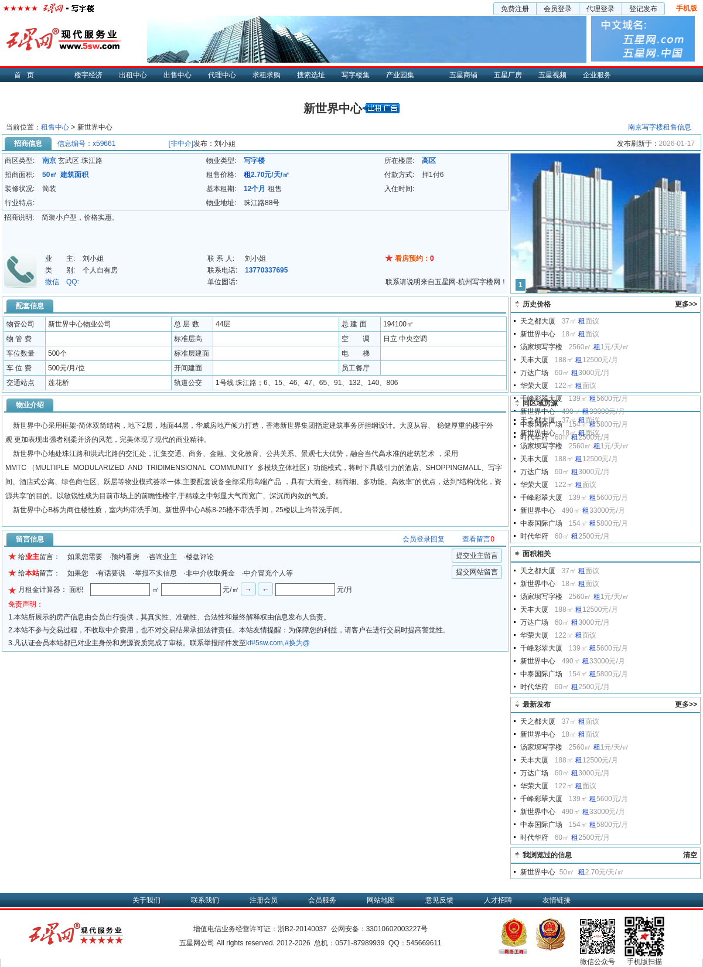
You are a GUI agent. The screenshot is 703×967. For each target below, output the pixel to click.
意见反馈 (439, 900)
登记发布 (643, 9)
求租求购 (266, 75)
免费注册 (515, 9)
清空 (690, 855)
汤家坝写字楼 (541, 347)
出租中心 (133, 75)
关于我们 (146, 900)
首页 (27, 75)
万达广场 (534, 373)
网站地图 (381, 900)
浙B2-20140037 (302, 929)
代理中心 (222, 75)
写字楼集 (356, 75)
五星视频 (552, 75)
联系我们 (205, 900)
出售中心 (177, 75)
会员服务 (322, 900)
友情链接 (556, 900)
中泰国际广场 (541, 523)
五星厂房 (508, 75)
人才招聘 (498, 900)
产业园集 (400, 75)
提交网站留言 (477, 572)
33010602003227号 (397, 929)
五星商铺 (463, 75)
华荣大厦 (534, 386)
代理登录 (600, 9)
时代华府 (534, 536)
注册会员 (264, 900)
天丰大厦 (534, 360)
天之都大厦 (537, 321)
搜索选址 (311, 75)
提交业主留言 (477, 555)
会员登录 (558, 9)
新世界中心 (537, 334)
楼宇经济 (88, 75)
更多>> (686, 304)
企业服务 (597, 75)
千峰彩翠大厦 (541, 398)
